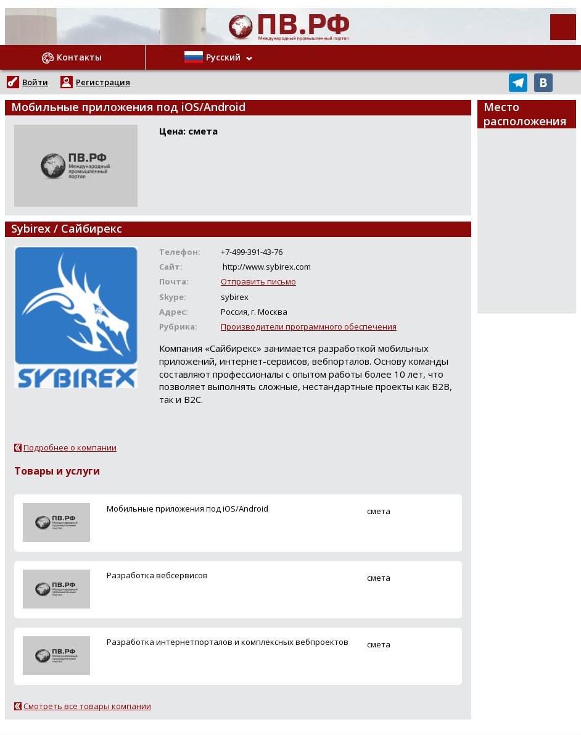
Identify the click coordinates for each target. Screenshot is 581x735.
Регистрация (103, 82)
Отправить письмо (258, 281)
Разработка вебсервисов (157, 575)
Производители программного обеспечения (309, 326)
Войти (35, 82)
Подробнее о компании (70, 447)
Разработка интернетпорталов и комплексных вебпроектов (227, 641)
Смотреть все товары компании (87, 706)
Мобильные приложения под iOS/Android (187, 508)
